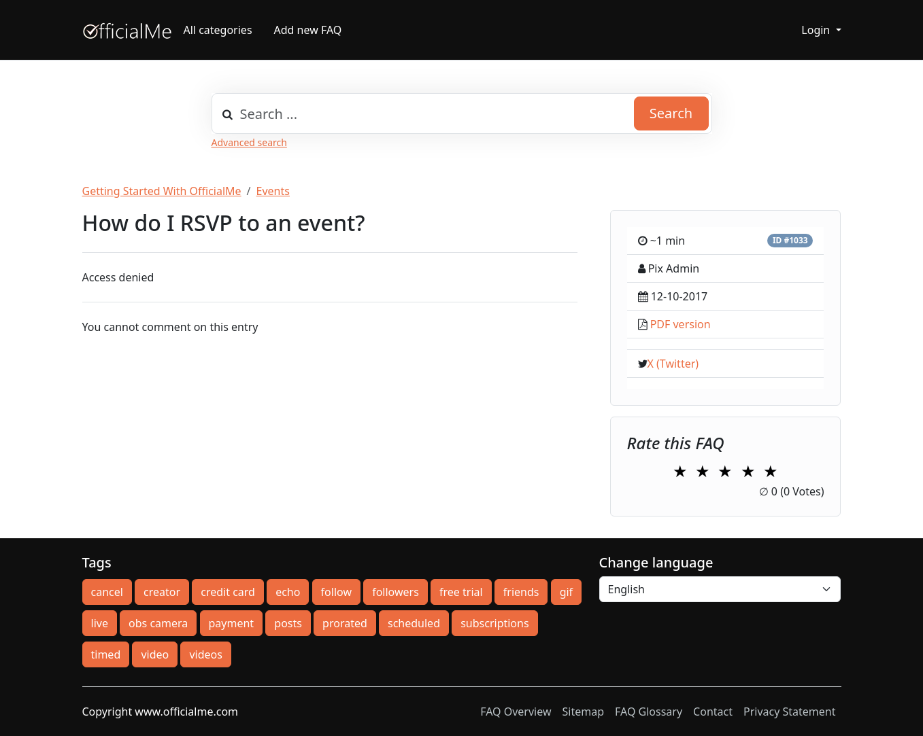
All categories (218, 29)
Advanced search (249, 142)
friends (521, 591)
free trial (461, 591)
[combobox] (462, 113)
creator (162, 591)
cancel (107, 591)
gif (566, 591)
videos (205, 654)
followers (395, 591)
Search (671, 113)
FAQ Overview (515, 711)
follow (336, 591)
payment (231, 623)
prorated (344, 623)
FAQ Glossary (648, 711)
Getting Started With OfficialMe (161, 190)
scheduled (414, 623)
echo (287, 591)
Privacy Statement (789, 711)
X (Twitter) (673, 363)
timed (106, 654)
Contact (713, 711)
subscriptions (494, 623)
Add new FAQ (308, 29)
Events (273, 190)
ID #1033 (790, 240)
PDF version (680, 324)
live (99, 623)
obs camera (158, 623)
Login (817, 29)
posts (288, 623)
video (155, 654)
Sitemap (584, 711)
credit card (228, 591)
